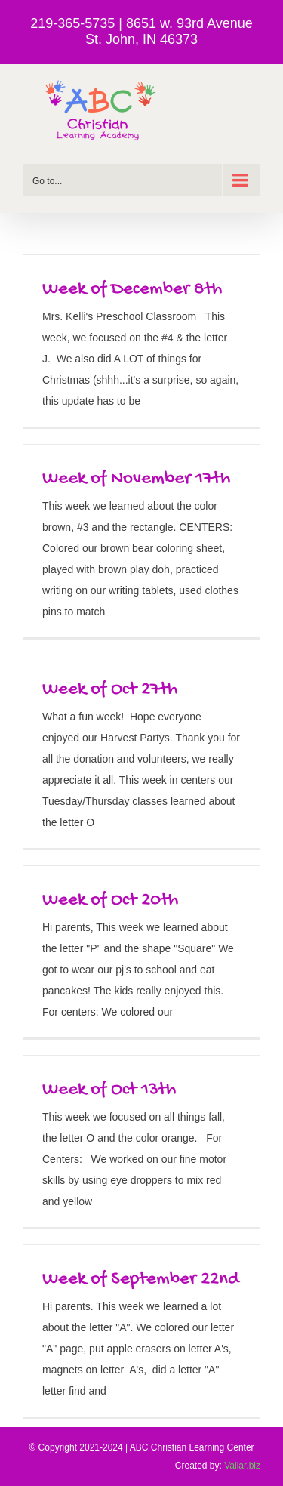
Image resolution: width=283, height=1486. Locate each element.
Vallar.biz (242, 1465)
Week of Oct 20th (110, 900)
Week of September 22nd (140, 1279)
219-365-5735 (72, 23)
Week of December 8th (132, 290)
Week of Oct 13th (109, 1090)
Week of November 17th (136, 479)
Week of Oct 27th (109, 690)
